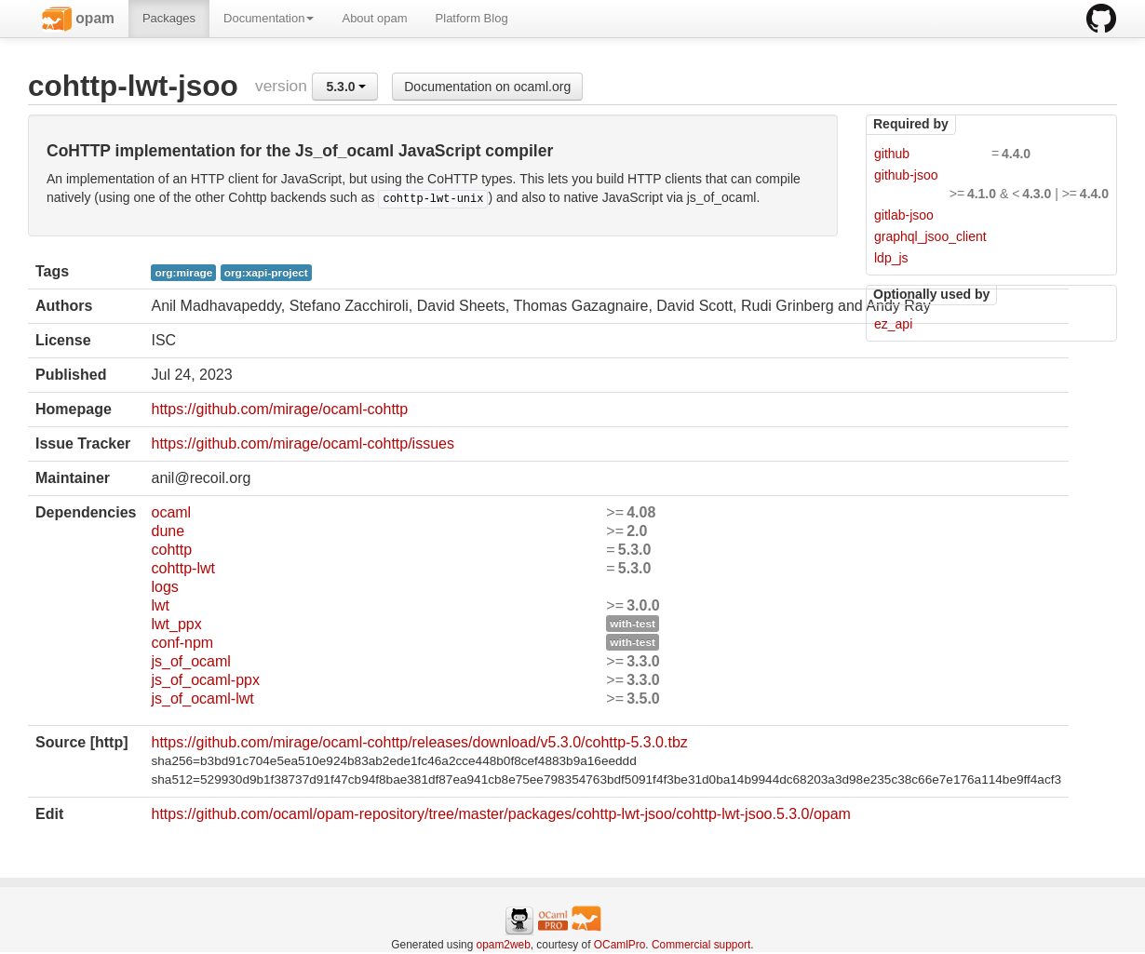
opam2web (504, 944)
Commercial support (701, 944)
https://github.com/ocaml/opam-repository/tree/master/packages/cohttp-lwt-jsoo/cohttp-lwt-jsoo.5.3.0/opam (500, 814)
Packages (168, 18)
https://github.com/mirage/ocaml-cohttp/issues (302, 443)
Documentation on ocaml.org (487, 86)
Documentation (268, 18)
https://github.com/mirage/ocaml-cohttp (279, 409)
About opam (374, 18)
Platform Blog (472, 18)
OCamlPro (620, 944)
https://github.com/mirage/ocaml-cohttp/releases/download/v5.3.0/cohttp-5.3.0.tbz (419, 742)
